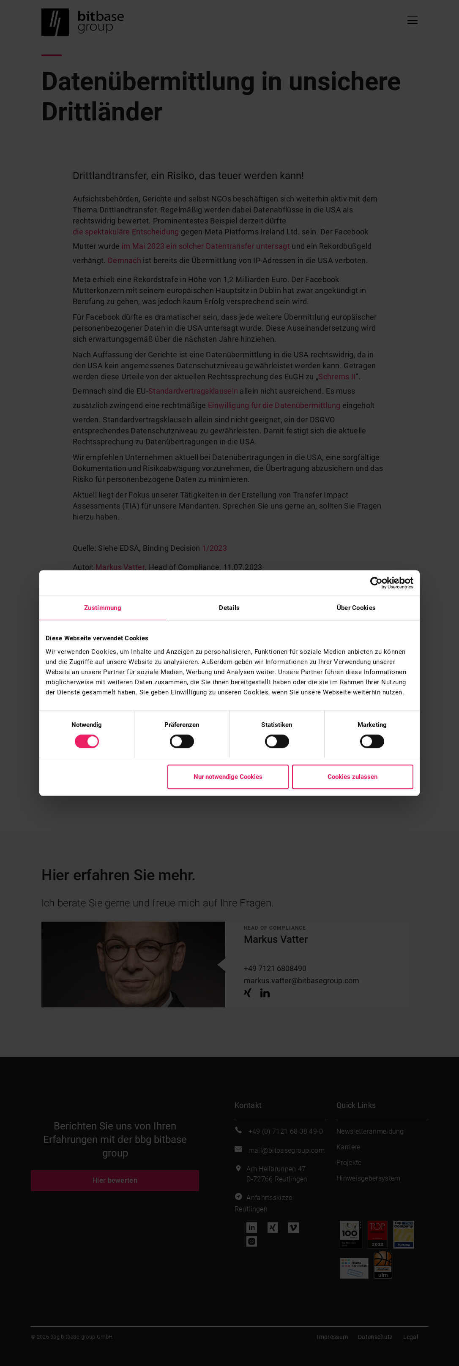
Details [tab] (229, 608)
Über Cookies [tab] (356, 608)
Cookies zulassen (352, 777)
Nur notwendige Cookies (228, 777)
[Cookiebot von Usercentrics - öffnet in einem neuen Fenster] (376, 583)
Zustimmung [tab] (102, 608)
